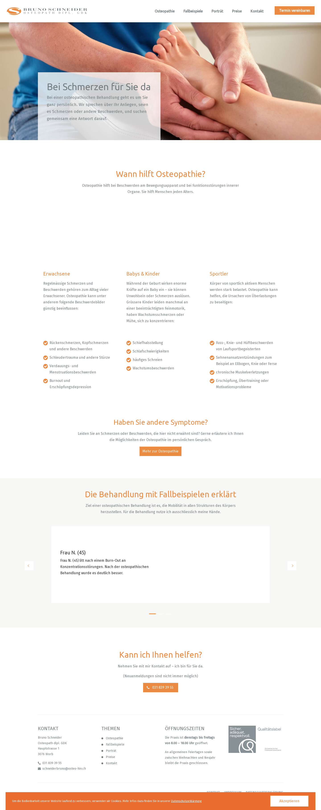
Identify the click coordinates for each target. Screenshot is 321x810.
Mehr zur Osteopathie (160, 451)
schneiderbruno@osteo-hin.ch (64, 769)
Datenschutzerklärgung (186, 801)
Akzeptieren (289, 801)
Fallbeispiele (115, 744)
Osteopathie (114, 738)
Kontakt (111, 763)
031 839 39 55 (162, 687)
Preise (110, 757)
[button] (49, 565)
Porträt (111, 751)
